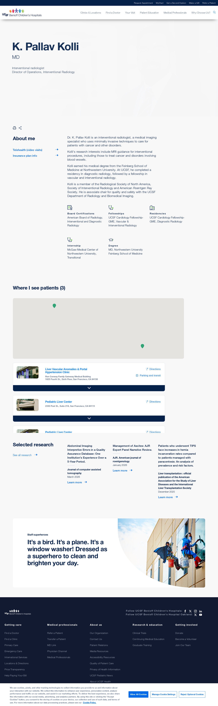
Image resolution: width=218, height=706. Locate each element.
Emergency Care (13, 651)
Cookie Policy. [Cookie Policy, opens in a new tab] (89, 704)
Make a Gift (194, 3)
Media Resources (99, 651)
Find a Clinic (11, 639)
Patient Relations (99, 645)
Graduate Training (142, 645)
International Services (16, 657)
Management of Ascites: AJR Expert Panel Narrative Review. (132, 447)
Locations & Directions (17, 663)
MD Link (51, 645)
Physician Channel (57, 651)
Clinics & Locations (91, 12)
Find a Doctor (113, 12)
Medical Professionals (175, 12)
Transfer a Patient (56, 639)
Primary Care (11, 645)
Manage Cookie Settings (163, 695)
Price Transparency (15, 669)
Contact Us (96, 639)
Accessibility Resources (102, 657)
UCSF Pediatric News (101, 675)
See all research (22, 455)
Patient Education (149, 12)
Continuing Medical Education (149, 639)
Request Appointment (143, 3)
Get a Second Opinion (176, 3)
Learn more (74, 482)
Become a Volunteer (186, 639)
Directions (153, 369)
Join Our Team (183, 645)
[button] (54, 305)
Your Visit (130, 12)
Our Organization (99, 633)
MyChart (159, 3)
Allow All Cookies (138, 695)
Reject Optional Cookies (192, 695)
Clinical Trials (139, 633)
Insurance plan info (25, 155)
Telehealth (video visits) (27, 150)
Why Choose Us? (201, 12)
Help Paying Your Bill (15, 675)
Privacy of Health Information (105, 669)
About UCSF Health (100, 681)
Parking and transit (148, 375)
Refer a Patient (209, 3)
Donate (179, 633)
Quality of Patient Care (102, 663)
